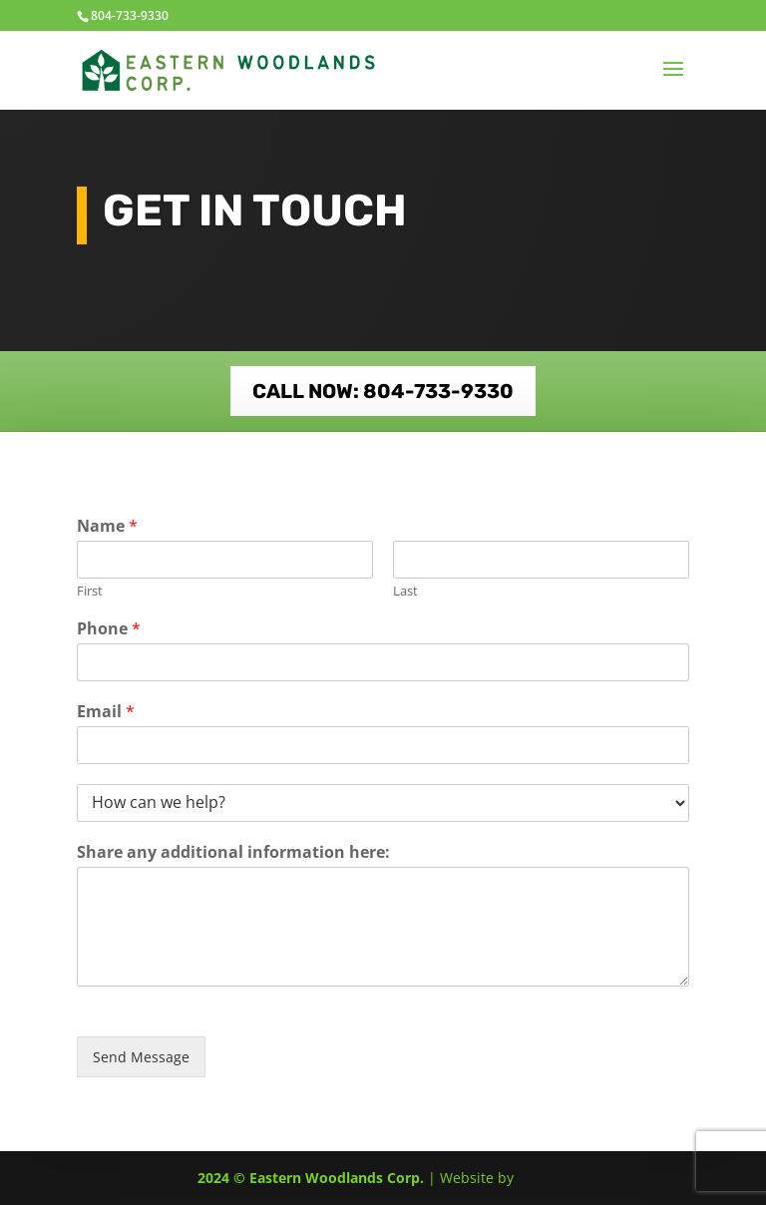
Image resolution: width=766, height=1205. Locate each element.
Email (106, 711)
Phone (109, 628)
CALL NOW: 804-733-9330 (383, 391)
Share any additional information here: (233, 852)
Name (107, 526)
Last (405, 591)
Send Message (141, 1056)
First (90, 591)
